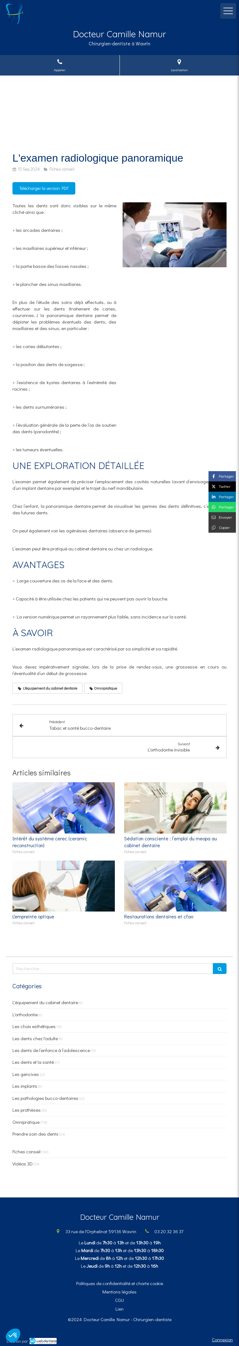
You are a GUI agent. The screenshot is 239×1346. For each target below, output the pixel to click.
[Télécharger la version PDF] (43, 188)
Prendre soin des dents (35, 1134)
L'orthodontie (25, 1014)
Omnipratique (26, 1122)
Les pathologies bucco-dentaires (45, 1098)
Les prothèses (26, 1110)
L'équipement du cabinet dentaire (45, 1002)
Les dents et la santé (33, 1062)
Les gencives (25, 1074)
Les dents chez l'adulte (35, 1038)
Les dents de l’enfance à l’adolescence (51, 1050)
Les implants (24, 1086)
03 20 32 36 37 (168, 1231)
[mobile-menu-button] (228, 11)
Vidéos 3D (22, 1163)
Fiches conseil (26, 1151)
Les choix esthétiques (34, 1026)
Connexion (222, 1339)
